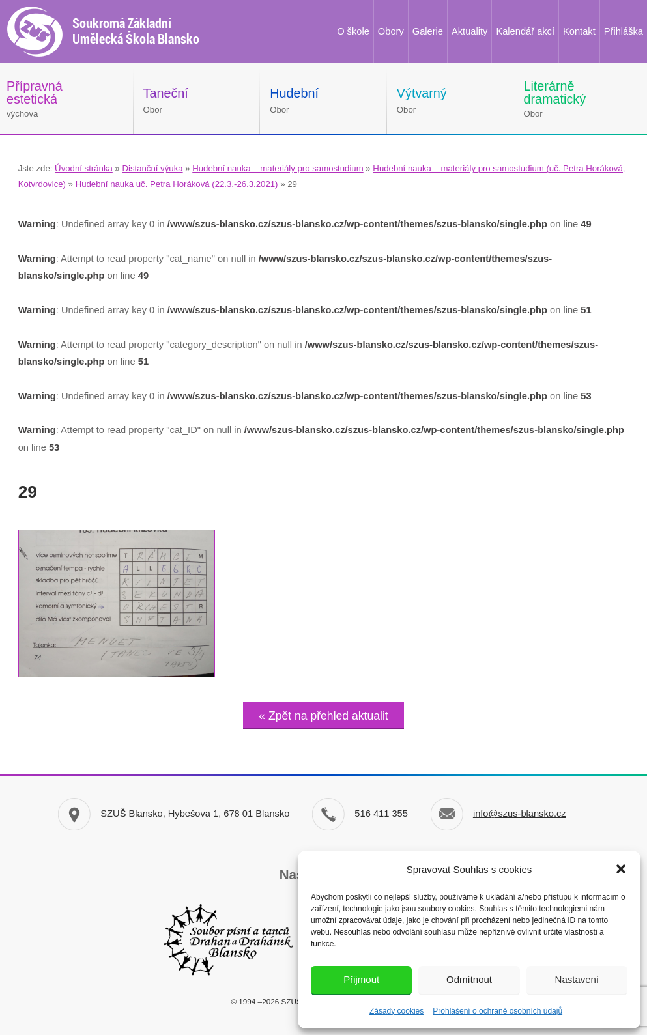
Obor (165, 100)
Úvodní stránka (84, 168)
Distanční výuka (152, 168)
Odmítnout (469, 979)
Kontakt (579, 31)
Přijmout (361, 979)
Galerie (427, 31)
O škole (353, 31)
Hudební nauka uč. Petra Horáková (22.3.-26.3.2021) (177, 184)
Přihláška (623, 31)
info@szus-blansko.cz (519, 813)
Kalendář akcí (525, 31)
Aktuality (469, 31)
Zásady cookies (396, 1010)
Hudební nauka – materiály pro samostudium (277, 168)
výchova (35, 99)
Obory (391, 31)
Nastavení (577, 979)
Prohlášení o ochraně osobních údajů (497, 1010)
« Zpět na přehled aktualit (323, 715)
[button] (620, 868)
